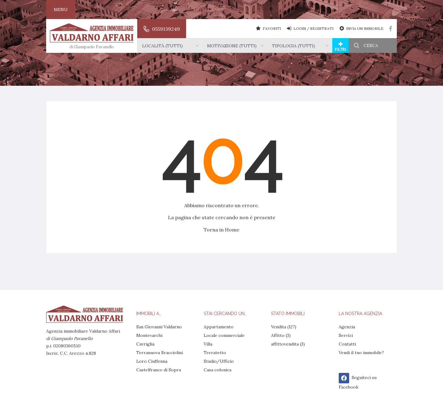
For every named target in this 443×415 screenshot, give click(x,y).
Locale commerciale (224, 335)
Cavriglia (145, 344)
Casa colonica (217, 370)
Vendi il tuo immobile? (361, 352)
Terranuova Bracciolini (159, 352)
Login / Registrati (310, 28)
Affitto (278, 335)
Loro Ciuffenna (151, 361)
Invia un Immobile (362, 28)
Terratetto (215, 352)
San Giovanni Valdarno (159, 327)
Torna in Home (221, 230)
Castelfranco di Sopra (158, 370)
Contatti (347, 344)
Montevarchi (149, 335)
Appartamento (218, 327)
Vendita (278, 327)
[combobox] (169, 45)
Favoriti (268, 28)
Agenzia (347, 327)
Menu (61, 9)
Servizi (346, 335)
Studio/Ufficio (219, 361)
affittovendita (285, 344)
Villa (208, 344)
